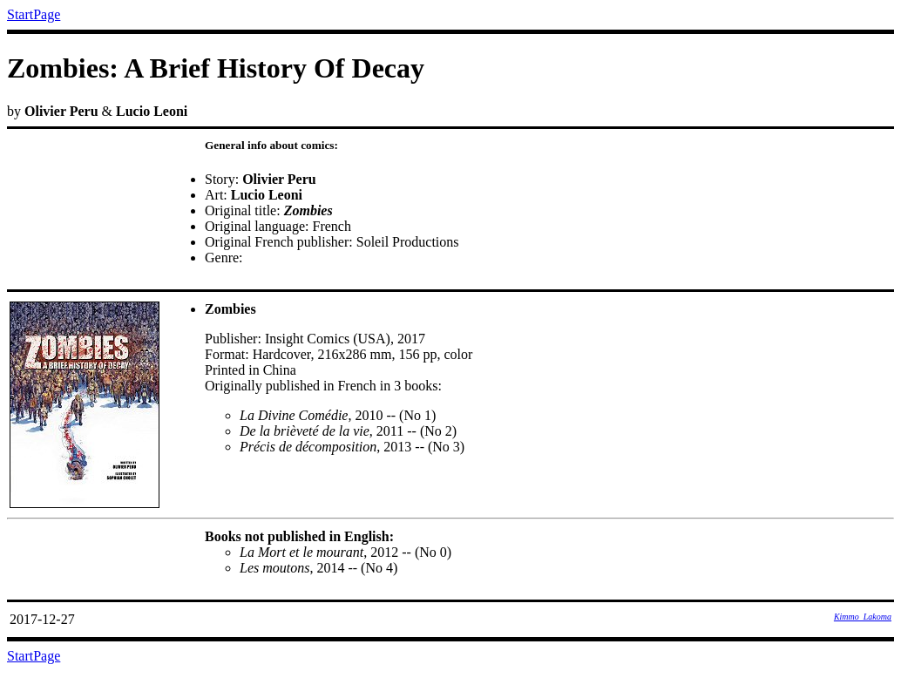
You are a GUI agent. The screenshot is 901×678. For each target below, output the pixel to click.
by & (450, 346)
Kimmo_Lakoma (862, 616)
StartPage (33, 14)
